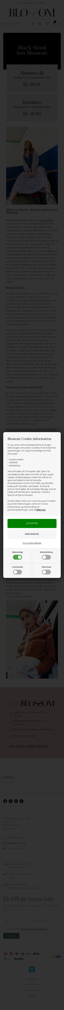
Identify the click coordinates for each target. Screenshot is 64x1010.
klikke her (41, 509)
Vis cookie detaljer (32, 543)
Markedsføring (46, 555)
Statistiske (46, 570)
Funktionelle (17, 570)
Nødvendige (17, 555)
